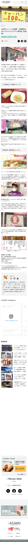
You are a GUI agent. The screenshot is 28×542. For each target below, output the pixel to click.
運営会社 (18, 533)
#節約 (15, 36)
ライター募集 (10, 536)
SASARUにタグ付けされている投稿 (11, 335)
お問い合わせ (18, 536)
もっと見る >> (21, 474)
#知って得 (10, 36)
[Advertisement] (14, 408)
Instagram (19, 492)
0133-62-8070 (8, 263)
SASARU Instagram (8, 300)
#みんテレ (4, 36)
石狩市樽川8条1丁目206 (10, 256)
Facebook (14, 492)
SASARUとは (9, 533)
